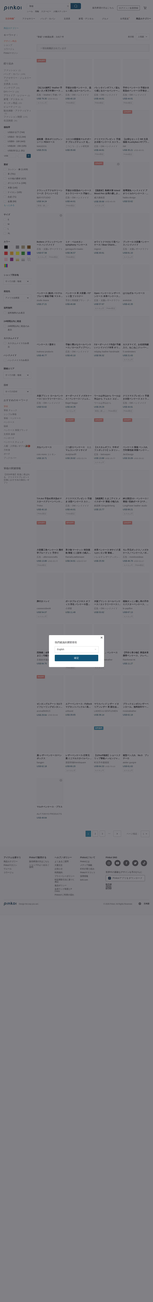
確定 (76, 658)
